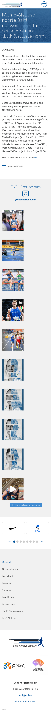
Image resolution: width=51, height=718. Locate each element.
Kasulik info (8, 597)
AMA (4, 709)
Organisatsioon (10, 569)
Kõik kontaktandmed (25, 701)
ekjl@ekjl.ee (25, 695)
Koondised (7, 576)
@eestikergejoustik (25, 199)
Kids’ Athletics (9, 618)
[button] (14, 541)
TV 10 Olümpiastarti (12, 611)
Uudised (6, 562)
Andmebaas (8, 604)
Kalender (6, 583)
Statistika (6, 590)
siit (35, 157)
